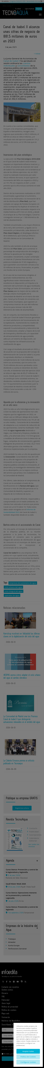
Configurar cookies (28, 1062)
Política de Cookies (28, 1056)
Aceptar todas (28, 1051)
